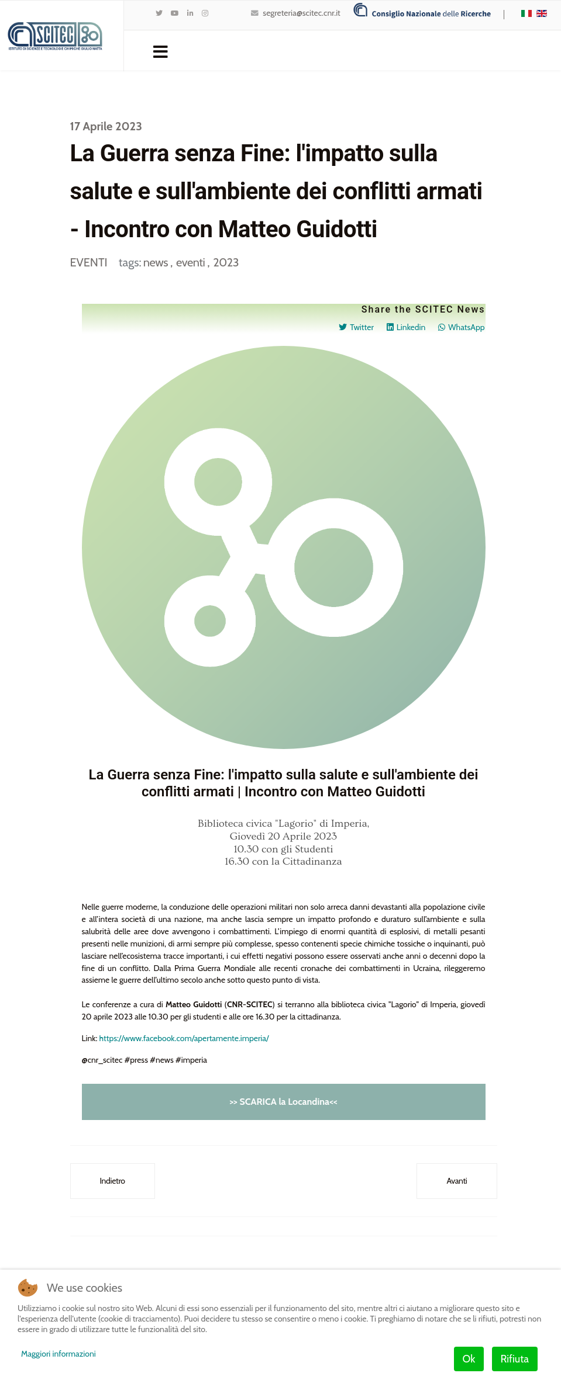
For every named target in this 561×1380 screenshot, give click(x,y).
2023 (226, 262)
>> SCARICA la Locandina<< (283, 1102)
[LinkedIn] (190, 13)
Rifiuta (515, 1359)
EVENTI (89, 262)
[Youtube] (175, 13)
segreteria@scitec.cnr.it (301, 13)
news (156, 262)
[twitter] (159, 13)
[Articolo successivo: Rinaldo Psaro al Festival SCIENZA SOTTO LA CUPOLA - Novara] (457, 1181)
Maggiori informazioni (58, 1353)
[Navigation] (160, 50)
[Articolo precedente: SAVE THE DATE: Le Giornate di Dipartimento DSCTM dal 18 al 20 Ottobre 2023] (112, 1181)
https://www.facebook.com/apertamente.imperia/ (184, 1039)
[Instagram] (205, 13)
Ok (469, 1359)
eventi (191, 262)
